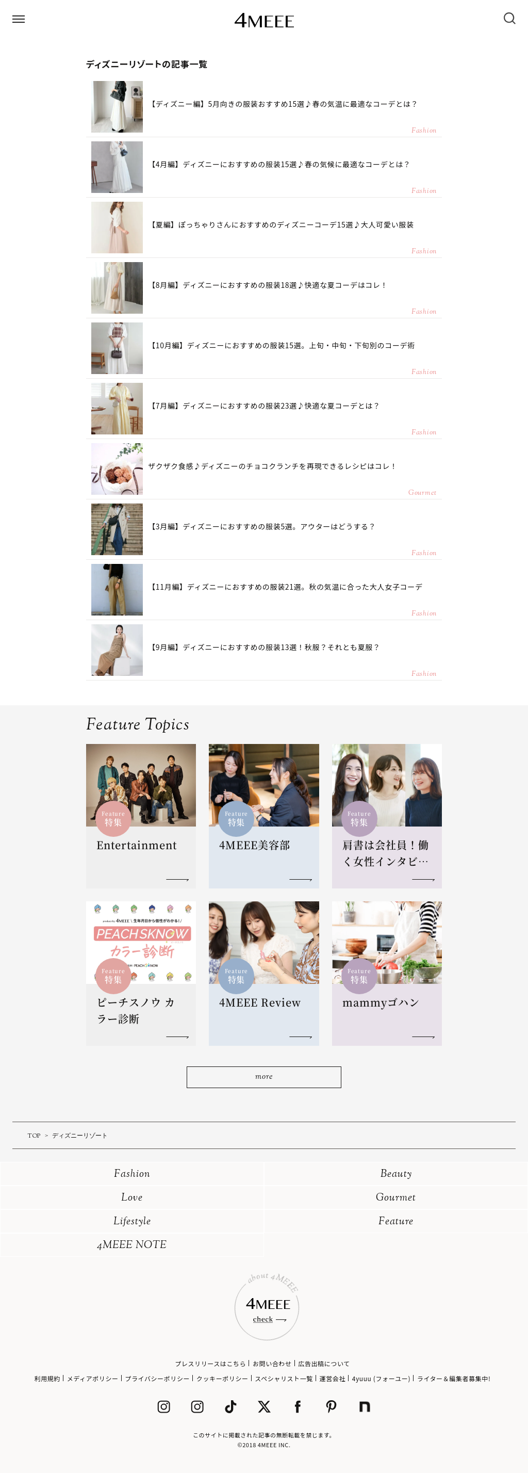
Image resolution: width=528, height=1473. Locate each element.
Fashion (132, 1174)
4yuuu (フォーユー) (381, 1378)
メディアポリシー (93, 1378)
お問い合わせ (272, 1363)
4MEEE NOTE (132, 1245)
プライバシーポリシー (157, 1378)
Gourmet (396, 1198)
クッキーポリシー (222, 1378)
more (263, 1077)
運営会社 (332, 1378)
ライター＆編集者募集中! (454, 1378)
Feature (396, 1222)
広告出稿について (324, 1363)
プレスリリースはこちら (210, 1363)
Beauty (396, 1174)
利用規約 (47, 1378)
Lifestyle (132, 1222)
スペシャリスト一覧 (284, 1378)
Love (132, 1198)
